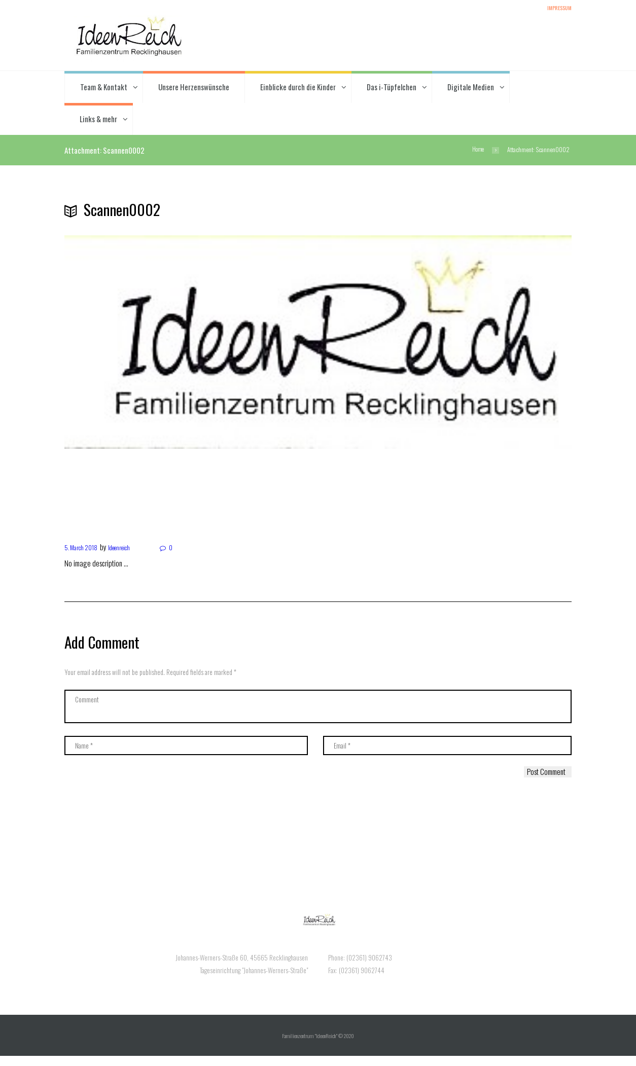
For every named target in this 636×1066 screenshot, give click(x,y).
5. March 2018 (84, 548)
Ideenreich (129, 548)
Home (477, 151)
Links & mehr (98, 120)
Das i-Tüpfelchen (391, 88)
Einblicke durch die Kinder (298, 88)
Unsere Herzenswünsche (193, 88)
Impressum (557, 9)
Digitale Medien (470, 88)
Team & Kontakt (103, 88)
